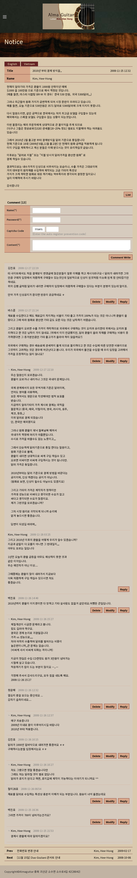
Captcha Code (15, 231)
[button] (42, 78)
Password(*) (14, 219)
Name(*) (12, 210)
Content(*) (13, 245)
